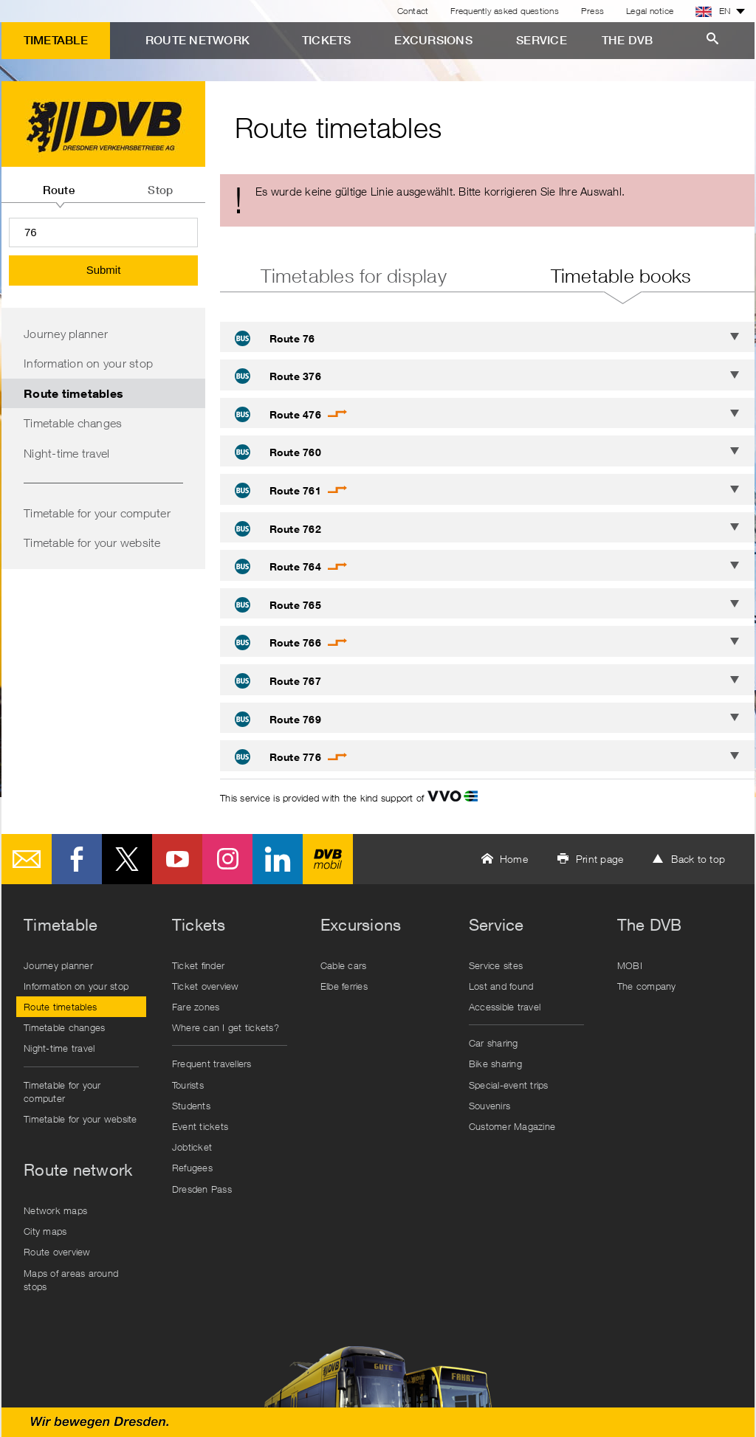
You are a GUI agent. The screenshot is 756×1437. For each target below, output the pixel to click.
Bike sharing (495, 1063)
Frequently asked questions (504, 10)
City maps (45, 1231)
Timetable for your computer (97, 513)
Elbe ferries (344, 986)
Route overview (57, 1252)
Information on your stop (88, 363)
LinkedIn (277, 859)
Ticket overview (205, 986)
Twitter (127, 859)
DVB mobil (328, 859)
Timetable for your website (92, 542)
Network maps (55, 1210)
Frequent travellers (212, 1063)
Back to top (698, 858)
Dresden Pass (202, 1189)
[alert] (487, 200)
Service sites (496, 965)
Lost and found (501, 986)
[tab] (58, 184)
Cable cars (343, 965)
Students (191, 1106)
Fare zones (196, 1007)
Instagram (227, 859)
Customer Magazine (512, 1126)
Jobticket (192, 1147)
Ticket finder (198, 965)
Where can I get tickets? (225, 1027)
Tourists (188, 1085)
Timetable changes (73, 423)
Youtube (177, 859)
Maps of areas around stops (71, 1279)
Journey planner (66, 333)
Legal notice (649, 10)
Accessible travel (504, 1007)
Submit (103, 269)
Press (592, 10)
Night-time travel (66, 453)
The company (646, 986)
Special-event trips (509, 1085)
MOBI (629, 965)
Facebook (77, 859)
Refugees (192, 1168)
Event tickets (200, 1126)
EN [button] (713, 11)
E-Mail (26, 859)
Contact (413, 10)
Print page (600, 858)
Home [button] (514, 858)
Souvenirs (489, 1106)
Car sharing (493, 1043)
